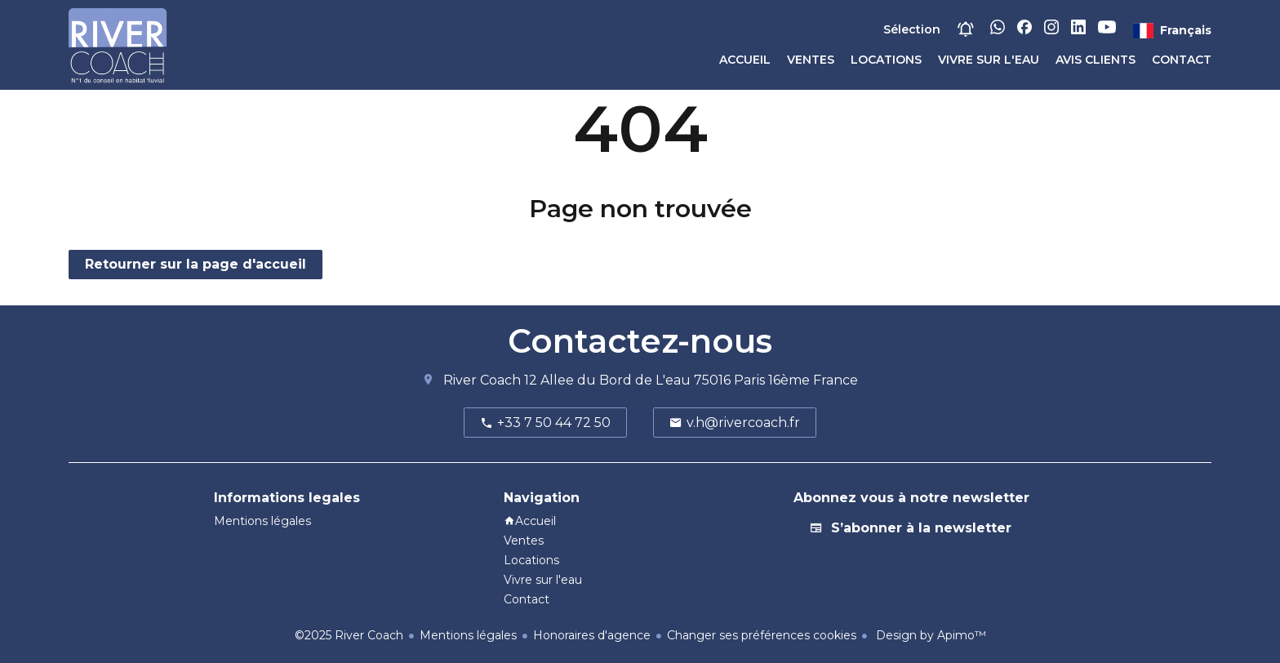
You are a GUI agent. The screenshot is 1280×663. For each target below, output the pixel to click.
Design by (929, 635)
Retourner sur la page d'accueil (195, 264)
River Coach (482, 380)
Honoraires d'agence (592, 635)
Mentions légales (468, 635)
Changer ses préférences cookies (761, 635)
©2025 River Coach (349, 635)
